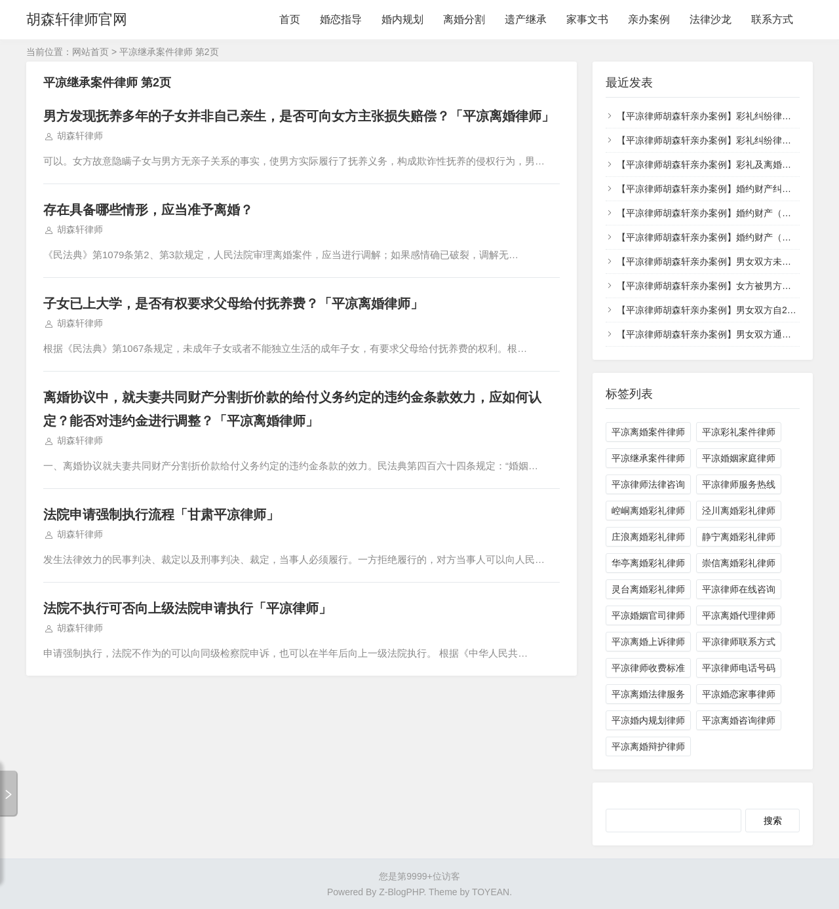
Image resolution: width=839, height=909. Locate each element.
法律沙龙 (711, 19)
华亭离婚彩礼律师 (648, 563)
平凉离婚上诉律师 (648, 641)
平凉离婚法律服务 (648, 694)
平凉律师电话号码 (738, 668)
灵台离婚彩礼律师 (648, 589)
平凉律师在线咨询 (738, 589)
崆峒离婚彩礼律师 (648, 510)
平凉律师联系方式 (738, 641)
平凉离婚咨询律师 (738, 720)
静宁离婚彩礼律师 (738, 537)
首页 (289, 19)
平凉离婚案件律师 (648, 432)
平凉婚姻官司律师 (648, 615)
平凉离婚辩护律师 (648, 746)
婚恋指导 (341, 19)
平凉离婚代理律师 (738, 615)
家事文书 (587, 19)
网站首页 (90, 52)
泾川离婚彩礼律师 (738, 510)
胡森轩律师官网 (76, 19)
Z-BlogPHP (401, 892)
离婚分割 (464, 19)
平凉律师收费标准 (648, 668)
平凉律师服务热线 (738, 484)
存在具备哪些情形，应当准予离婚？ (148, 210)
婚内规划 (402, 19)
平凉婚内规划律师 (648, 720)
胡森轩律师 (80, 135)
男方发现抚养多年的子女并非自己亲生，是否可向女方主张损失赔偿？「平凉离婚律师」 (299, 116)
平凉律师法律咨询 (648, 484)
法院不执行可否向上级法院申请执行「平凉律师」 (187, 608)
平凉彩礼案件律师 (738, 432)
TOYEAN (490, 892)
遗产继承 (526, 19)
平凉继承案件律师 (648, 458)
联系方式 (772, 19)
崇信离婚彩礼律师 (738, 563)
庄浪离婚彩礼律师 (648, 537)
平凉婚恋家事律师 (738, 694)
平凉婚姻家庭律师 (738, 458)
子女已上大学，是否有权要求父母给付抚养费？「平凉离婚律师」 (233, 303)
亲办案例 (649, 19)
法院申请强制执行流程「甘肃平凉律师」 (161, 514)
